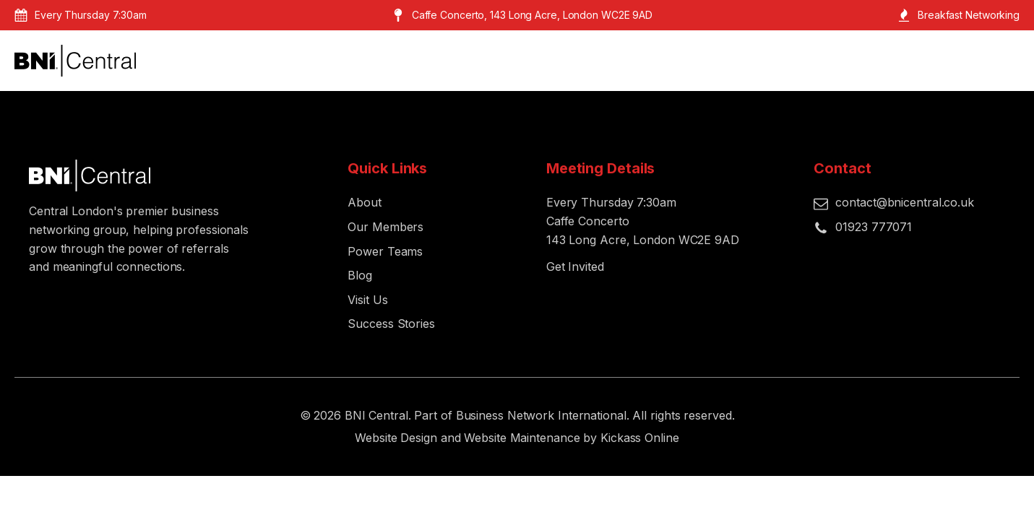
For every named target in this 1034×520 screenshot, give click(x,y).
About (365, 202)
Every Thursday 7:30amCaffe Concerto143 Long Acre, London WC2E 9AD (642, 220)
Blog (360, 275)
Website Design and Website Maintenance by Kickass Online (516, 437)
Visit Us (367, 299)
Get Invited (575, 266)
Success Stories (391, 323)
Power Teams (385, 251)
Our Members (385, 227)
